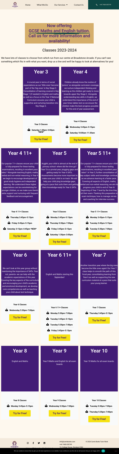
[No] (116, 451)
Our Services (61, 4)
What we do (42, 5)
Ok (103, 451)
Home (27, 5)
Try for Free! (41, 139)
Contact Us (79, 5)
